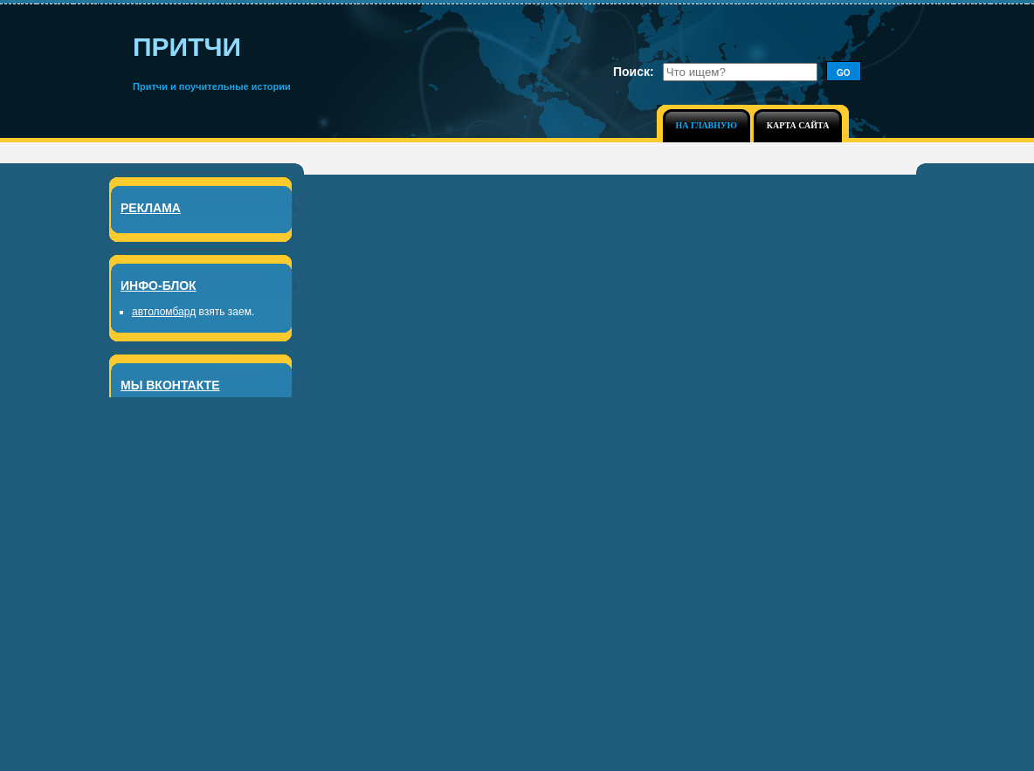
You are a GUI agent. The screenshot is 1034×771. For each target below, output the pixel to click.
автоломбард (164, 312)
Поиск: (633, 72)
